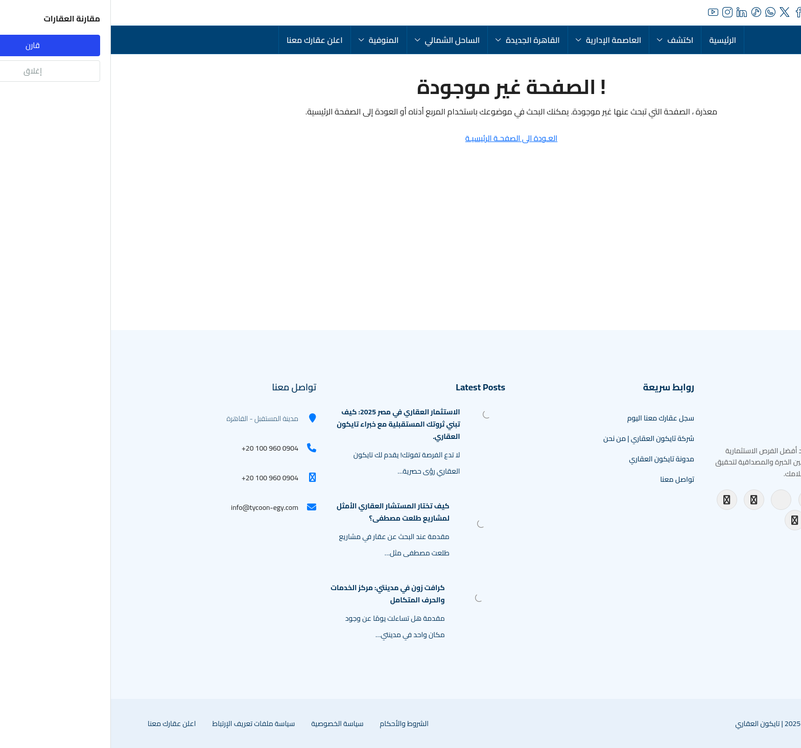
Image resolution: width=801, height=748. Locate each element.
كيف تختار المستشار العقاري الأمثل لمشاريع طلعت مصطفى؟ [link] (282, 512)
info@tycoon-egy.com (153, 507)
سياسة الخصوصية (226, 723)
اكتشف (569, 40)
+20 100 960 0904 (159, 448)
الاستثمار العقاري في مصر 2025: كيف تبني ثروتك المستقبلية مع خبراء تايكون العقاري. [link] (287, 424)
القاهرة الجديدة (422, 40)
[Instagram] (643, 499)
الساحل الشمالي (341, 40)
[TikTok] (752, 499)
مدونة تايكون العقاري (550, 458)
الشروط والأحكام (293, 723)
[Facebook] (616, 499)
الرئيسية (611, 40)
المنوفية (273, 40)
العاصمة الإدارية (502, 40)
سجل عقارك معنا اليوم (549, 418)
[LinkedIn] (698, 499)
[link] (376, 413)
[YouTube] (670, 499)
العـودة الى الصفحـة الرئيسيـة (401, 138)
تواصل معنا (566, 479)
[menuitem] (123, 13)
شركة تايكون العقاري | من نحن (537, 438)
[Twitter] (725, 499)
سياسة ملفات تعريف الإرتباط (142, 723)
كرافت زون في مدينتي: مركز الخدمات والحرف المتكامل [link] (277, 593)
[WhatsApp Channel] (684, 520)
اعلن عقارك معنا (204, 40)
